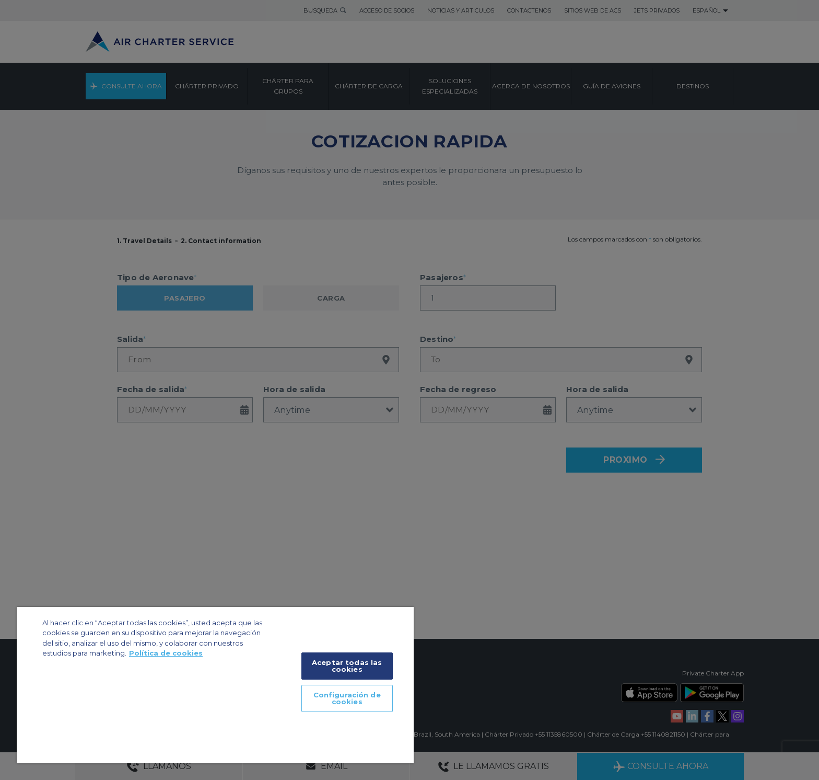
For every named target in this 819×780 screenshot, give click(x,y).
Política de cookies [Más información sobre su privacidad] (166, 653)
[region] (215, 685)
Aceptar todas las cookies (347, 665)
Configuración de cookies (347, 698)
